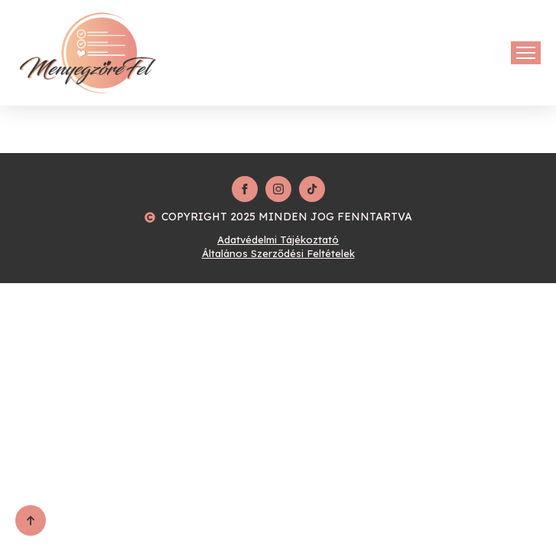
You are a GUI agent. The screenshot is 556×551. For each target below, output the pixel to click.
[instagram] (278, 189)
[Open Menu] (526, 52)
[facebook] (245, 189)
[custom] (312, 189)
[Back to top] (30, 520)
